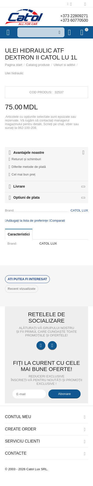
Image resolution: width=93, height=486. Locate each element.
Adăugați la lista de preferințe (26, 220)
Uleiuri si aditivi (64, 65)
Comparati (57, 220)
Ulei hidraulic (14, 73)
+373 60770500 (74, 20)
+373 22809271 (74, 16)
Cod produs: (41, 92)
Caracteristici (19, 234)
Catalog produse (38, 65)
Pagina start (13, 65)
